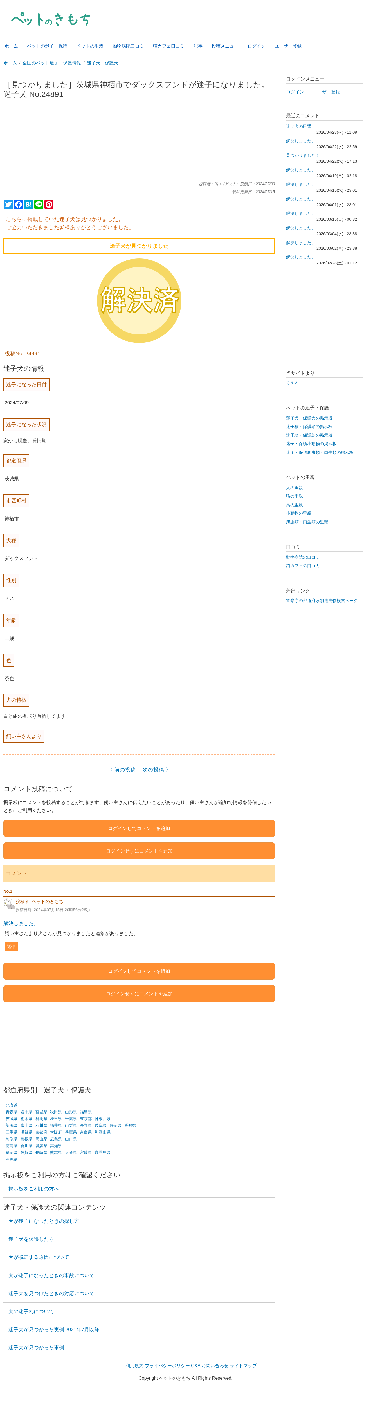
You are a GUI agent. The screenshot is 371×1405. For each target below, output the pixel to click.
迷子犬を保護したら (31, 1239)
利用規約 (134, 1365)
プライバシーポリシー (167, 1365)
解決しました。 (21, 923)
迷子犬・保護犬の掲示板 (309, 418)
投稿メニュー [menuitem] (225, 46)
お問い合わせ (214, 1365)
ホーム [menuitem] (11, 46)
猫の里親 (294, 496)
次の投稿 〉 (157, 770)
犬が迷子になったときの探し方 (43, 1221)
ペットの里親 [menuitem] (90, 46)
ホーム (10, 63)
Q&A (195, 1365)
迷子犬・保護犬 (102, 63)
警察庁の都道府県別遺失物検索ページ (322, 600)
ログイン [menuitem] (257, 46)
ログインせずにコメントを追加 (139, 851)
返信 (11, 946)
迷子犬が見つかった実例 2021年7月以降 (54, 1329)
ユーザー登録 (326, 92)
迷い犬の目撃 (298, 126)
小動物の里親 (298, 513)
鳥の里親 (294, 505)
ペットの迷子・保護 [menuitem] (47, 46)
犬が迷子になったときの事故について (51, 1275)
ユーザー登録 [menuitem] (288, 46)
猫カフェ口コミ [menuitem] (169, 46)
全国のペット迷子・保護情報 (52, 63)
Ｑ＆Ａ (292, 383)
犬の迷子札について (31, 1311)
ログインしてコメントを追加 (139, 828)
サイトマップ (243, 1365)
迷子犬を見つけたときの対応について (51, 1293)
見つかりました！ (303, 155)
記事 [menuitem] (198, 46)
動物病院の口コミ (303, 557)
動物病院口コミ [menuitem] (128, 46)
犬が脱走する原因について (38, 1257)
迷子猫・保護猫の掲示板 (309, 426)
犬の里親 (294, 487)
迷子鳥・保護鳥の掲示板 (309, 435)
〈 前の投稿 (121, 770)
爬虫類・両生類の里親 (307, 522)
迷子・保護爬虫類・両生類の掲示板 (320, 452)
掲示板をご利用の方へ (33, 1189)
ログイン (295, 92)
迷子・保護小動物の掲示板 (311, 443)
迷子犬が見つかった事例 (36, 1347)
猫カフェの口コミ (303, 565)
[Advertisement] (139, 142)
